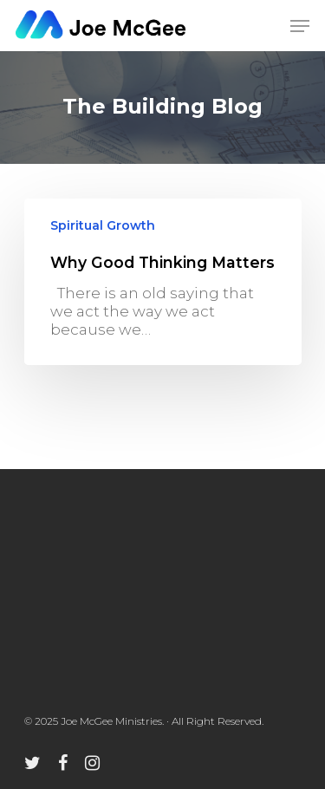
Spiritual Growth (102, 225)
